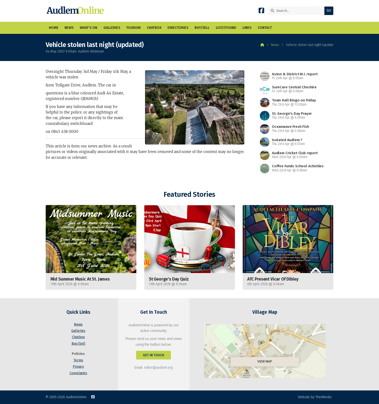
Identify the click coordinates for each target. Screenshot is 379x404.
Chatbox (78, 337)
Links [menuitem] (246, 28)
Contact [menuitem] (265, 28)
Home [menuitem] (53, 28)
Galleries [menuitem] (111, 28)
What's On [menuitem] (88, 28)
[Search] (297, 11)
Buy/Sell (78, 344)
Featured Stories (189, 194)
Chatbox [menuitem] (154, 28)
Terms (78, 360)
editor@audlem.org (158, 368)
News (275, 45)
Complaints (78, 373)
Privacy (78, 367)
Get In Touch (153, 355)
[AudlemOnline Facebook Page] (261, 11)
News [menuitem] (69, 28)
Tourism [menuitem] (133, 28)
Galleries (78, 331)
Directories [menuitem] (178, 28)
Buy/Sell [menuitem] (202, 28)
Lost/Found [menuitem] (226, 28)
